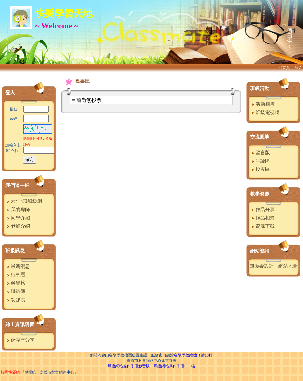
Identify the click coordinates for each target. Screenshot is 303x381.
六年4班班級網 (23, 201)
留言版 (260, 152)
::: (2, 74)
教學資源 (259, 193)
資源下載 (262, 226)
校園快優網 (10, 372)
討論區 (260, 161)
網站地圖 (288, 266)
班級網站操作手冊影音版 (129, 366)
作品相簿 (262, 217)
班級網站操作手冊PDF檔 (174, 366)
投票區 (260, 169)
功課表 (15, 299)
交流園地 (259, 137)
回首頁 (284, 67)
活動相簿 (262, 104)
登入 (298, 67)
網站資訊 (259, 251)
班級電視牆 (265, 112)
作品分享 (262, 209)
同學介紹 (17, 217)
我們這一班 (17, 185)
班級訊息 (15, 250)
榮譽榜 (15, 283)
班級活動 (259, 88)
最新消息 (17, 266)
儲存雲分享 (20, 340)
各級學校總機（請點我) (193, 355)
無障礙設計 (262, 266)
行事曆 (15, 274)
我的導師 (17, 209)
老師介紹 (17, 226)
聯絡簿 (15, 291)
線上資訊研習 (19, 324)
